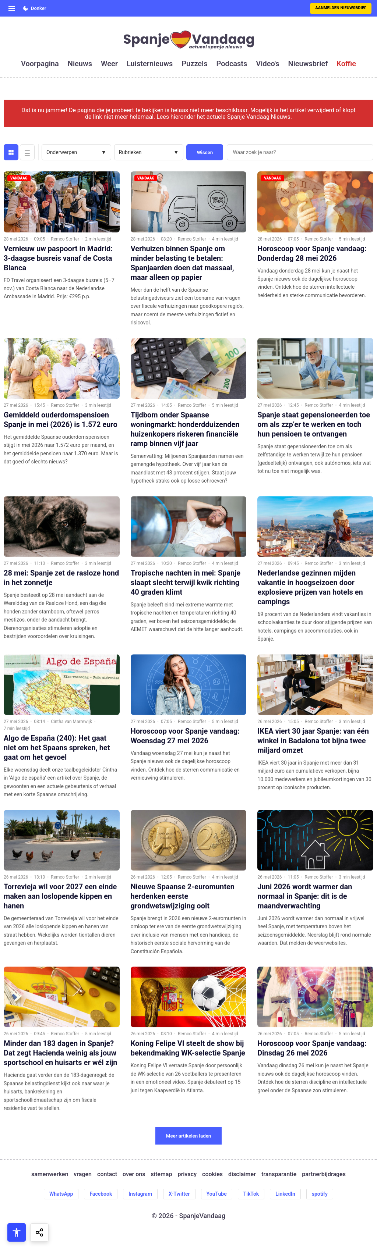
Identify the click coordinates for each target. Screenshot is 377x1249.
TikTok (251, 1194)
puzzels (194, 64)
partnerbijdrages (324, 1174)
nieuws (80, 64)
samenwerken (49, 1174)
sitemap (161, 1174)
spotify (320, 1194)
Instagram (140, 1194)
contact (107, 1174)
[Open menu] (12, 8)
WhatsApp (61, 1194)
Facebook (100, 1194)
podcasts (231, 64)
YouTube (217, 1194)
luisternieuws (150, 64)
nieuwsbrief (308, 64)
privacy (187, 1174)
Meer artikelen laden (188, 1136)
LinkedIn (285, 1194)
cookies (212, 1174)
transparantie (278, 1174)
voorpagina (40, 64)
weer (109, 64)
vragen (83, 1174)
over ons (134, 1174)
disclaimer (242, 1174)
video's (267, 64)
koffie (346, 64)
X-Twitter (179, 1194)
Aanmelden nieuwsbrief (340, 8)
